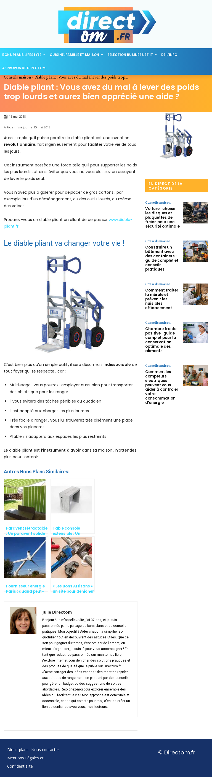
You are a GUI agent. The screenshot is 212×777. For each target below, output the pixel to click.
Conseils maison (17, 77)
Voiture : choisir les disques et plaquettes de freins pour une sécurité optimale (161, 215)
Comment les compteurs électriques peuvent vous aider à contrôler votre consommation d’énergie (162, 357)
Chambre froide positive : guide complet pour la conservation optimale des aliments (158, 317)
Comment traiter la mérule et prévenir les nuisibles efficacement (162, 282)
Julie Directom (57, 612)
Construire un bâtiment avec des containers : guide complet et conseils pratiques (162, 249)
